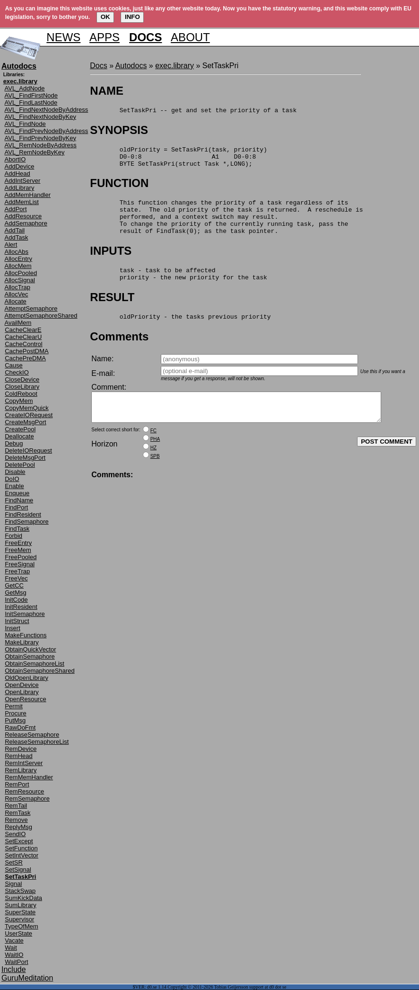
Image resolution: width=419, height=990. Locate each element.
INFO (132, 16)
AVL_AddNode (25, 88)
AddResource (23, 216)
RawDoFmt (20, 727)
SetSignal (18, 869)
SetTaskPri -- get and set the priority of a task (193, 111)
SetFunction (21, 848)
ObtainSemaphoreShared (39, 670)
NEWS (63, 37)
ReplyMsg (18, 826)
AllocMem (18, 265)
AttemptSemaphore (31, 308)
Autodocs (131, 66)
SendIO (15, 834)
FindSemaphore (27, 521)
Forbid (13, 535)
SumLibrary (20, 905)
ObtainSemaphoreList (34, 663)
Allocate (15, 301)
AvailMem (18, 322)
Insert (12, 628)
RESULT (112, 312)
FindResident (23, 514)
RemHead (19, 755)
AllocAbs (17, 251)
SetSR (14, 862)
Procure (15, 713)
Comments (119, 353)
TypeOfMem (21, 926)
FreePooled (20, 557)
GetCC (14, 585)
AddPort (16, 209)
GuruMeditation (27, 978)
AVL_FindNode (25, 123)
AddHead (17, 173)
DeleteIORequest (28, 450)
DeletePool (20, 464)
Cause (14, 365)
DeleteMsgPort (25, 457)
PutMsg (15, 720)
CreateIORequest (28, 415)
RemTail (16, 805)
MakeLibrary (22, 642)
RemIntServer (24, 763)
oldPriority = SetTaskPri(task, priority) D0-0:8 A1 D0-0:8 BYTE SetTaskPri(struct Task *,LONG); (178, 160)
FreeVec (16, 578)
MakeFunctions (25, 635)
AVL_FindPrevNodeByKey (41, 138)
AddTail (15, 230)
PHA (155, 461)
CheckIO (17, 372)
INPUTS (110, 263)
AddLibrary (20, 187)
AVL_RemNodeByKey (35, 152)
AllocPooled (21, 272)
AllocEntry (19, 258)
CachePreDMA (25, 358)
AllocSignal (20, 280)
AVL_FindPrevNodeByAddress (46, 130)
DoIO (12, 478)
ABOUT (190, 37)
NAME (106, 90)
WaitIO (14, 954)
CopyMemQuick (26, 407)
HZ (153, 470)
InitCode (16, 599)
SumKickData (23, 897)
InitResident (21, 606)
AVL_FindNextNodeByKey (41, 116)
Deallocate (19, 436)
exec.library (174, 66)
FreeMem (18, 549)
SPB (155, 479)
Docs (98, 66)
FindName (19, 500)
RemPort (17, 784)
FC (153, 453)
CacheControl (24, 344)
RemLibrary (20, 770)
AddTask (16, 237)
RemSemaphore (27, 798)
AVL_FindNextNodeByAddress (46, 109)
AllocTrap (17, 287)
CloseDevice (22, 379)
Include (13, 969)
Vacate (14, 940)
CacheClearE (23, 329)
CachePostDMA (26, 351)
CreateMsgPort (25, 422)
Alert (11, 244)
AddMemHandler (28, 194)
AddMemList (22, 201)
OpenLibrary (22, 692)
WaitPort (16, 961)
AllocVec (16, 294)
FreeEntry (18, 542)
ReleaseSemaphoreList (37, 741)
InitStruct (17, 620)
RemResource (24, 791)
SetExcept (19, 841)
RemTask (17, 812)
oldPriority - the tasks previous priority (180, 333)
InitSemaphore (25, 613)
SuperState (20, 912)
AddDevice (20, 166)
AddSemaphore (26, 223)
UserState (18, 933)
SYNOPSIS (119, 131)
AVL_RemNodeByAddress (41, 145)
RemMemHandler (29, 777)
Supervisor (19, 919)
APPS (104, 37)
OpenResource (25, 699)
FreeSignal (20, 564)
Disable (15, 471)
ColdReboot (21, 393)
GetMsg (15, 592)
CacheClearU (23, 336)
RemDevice (20, 748)
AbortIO (15, 159)
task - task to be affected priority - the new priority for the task (178, 288)
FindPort (16, 507)
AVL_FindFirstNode (31, 95)
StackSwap (20, 890)
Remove (16, 819)
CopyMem (19, 400)
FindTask (17, 528)
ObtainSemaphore (30, 656)
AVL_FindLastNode (31, 102)
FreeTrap (17, 571)
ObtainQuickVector (30, 649)
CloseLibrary (22, 386)
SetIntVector (21, 855)
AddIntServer (23, 180)
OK (105, 16)
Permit (14, 706)
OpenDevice (22, 684)
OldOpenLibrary (26, 677)
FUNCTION (119, 188)
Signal (13, 883)
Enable (14, 486)
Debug (14, 443)
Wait (11, 947)
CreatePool (20, 429)
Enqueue (17, 493)
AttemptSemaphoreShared (41, 315)
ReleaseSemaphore (32, 734)
